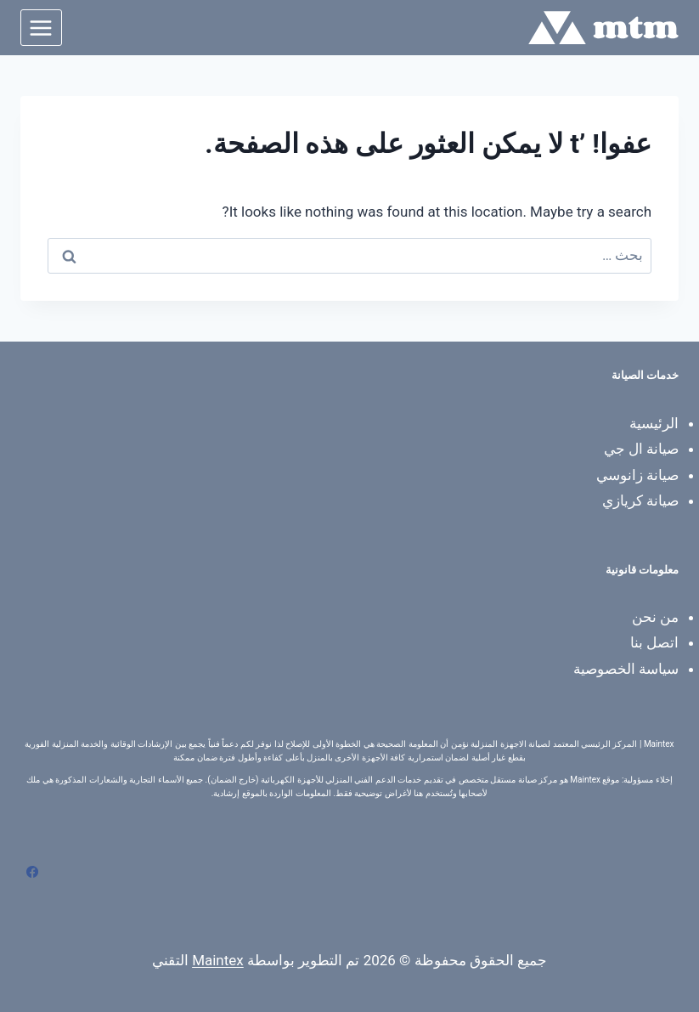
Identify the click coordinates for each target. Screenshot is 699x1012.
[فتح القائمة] (41, 27)
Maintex (218, 960)
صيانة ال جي (641, 448)
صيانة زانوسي (637, 474)
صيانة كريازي (640, 500)
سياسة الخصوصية (626, 668)
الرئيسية (654, 423)
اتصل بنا (654, 642)
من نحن (655, 616)
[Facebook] (32, 872)
